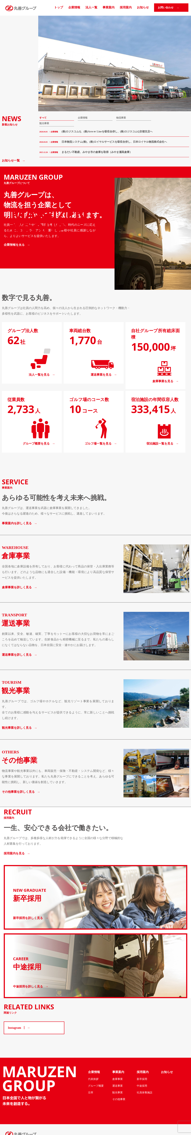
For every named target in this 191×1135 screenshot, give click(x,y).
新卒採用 (142, 1078)
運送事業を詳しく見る (17, 654)
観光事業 (44, 123)
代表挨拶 (93, 1078)
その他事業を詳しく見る (18, 791)
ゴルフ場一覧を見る (98, 443)
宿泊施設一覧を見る (159, 443)
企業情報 (74, 7)
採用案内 (126, 7)
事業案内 (109, 7)
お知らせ (143, 7)
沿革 (90, 1092)
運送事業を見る (101, 374)
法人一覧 (91, 7)
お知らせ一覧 (11, 160)
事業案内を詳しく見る (17, 523)
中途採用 (142, 1085)
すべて (43, 117)
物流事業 (121, 117)
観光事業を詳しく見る (17, 727)
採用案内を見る (14, 853)
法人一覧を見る (39, 374)
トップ (58, 7)
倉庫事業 (117, 1078)
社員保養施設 (144, 1092)
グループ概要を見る (36, 443)
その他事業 (118, 1099)
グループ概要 (96, 1085)
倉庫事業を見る (162, 381)
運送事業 (117, 1085)
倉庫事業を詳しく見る (17, 587)
